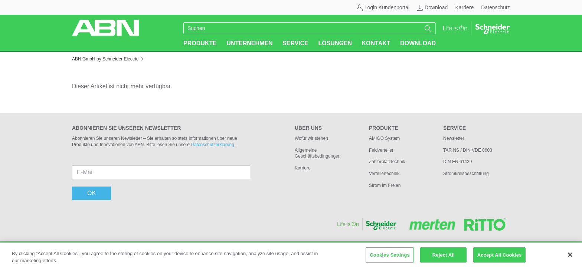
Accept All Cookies (499, 257)
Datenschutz (495, 7)
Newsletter (453, 138)
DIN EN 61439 (457, 161)
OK (91, 193)
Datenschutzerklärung (213, 144)
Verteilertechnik (384, 173)
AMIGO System (384, 138)
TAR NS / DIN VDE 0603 (467, 150)
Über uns (308, 128)
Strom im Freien (384, 185)
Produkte (200, 43)
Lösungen (335, 43)
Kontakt (376, 43)
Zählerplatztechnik (387, 161)
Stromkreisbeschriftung (466, 173)
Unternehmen (249, 43)
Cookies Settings (390, 257)
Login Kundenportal (386, 7)
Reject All (443, 257)
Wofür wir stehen (311, 138)
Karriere (464, 7)
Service (295, 43)
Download (436, 7)
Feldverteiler (381, 150)
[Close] (570, 257)
